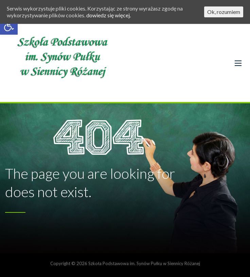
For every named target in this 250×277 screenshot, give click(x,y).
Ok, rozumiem (223, 11)
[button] (9, 26)
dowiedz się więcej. (108, 15)
